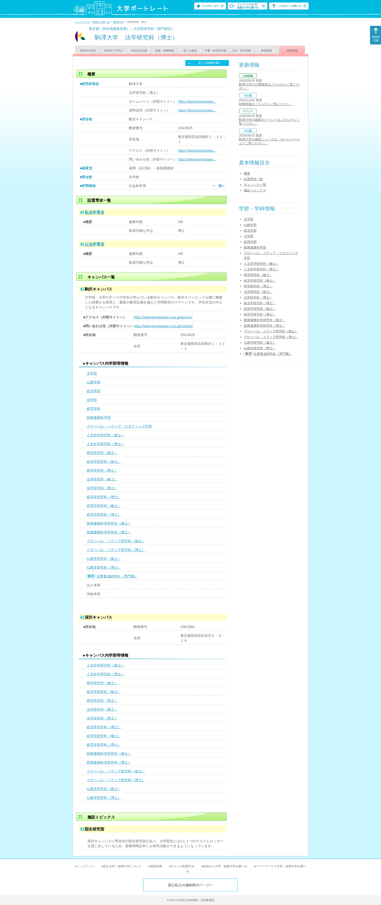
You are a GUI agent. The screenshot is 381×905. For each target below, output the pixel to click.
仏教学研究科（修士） (104, 559)
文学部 (92, 373)
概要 (247, 173)
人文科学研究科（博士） (105, 444)
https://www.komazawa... (197, 101)
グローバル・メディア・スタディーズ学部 (119, 426)
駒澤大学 (118, 22)
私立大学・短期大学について (122, 866)
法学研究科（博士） (102, 488)
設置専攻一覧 (253, 179)
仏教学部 (93, 382)
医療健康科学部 (99, 417)
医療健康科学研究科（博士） (109, 532)
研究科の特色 (88, 50)
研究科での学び (113, 50)
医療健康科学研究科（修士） (109, 523)
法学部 (92, 400)
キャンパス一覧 (255, 185)
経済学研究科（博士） (104, 497)
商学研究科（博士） (102, 470)
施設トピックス (255, 190)
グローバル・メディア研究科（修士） (116, 541)
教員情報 (266, 50)
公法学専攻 (94, 244)
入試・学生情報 (241, 50)
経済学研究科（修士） (104, 462)
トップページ (82, 22)
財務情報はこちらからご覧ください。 (266, 104)
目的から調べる (101, 22)
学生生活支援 (139, 50)
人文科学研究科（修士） (105, 435)
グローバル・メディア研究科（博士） (116, 550)
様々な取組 (190, 50)
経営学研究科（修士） (104, 506)
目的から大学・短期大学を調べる (225, 866)
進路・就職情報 (164, 50)
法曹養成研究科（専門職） (117, 576)
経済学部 (93, 391)
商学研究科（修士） (102, 453)
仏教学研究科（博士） (104, 567)
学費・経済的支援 (215, 50)
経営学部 (93, 409)
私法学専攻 (94, 212)
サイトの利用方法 (182, 866)
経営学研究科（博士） (104, 514)
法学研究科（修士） (102, 479)
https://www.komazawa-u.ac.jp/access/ (163, 317)
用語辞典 (156, 866)
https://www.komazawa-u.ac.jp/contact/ (163, 326)
